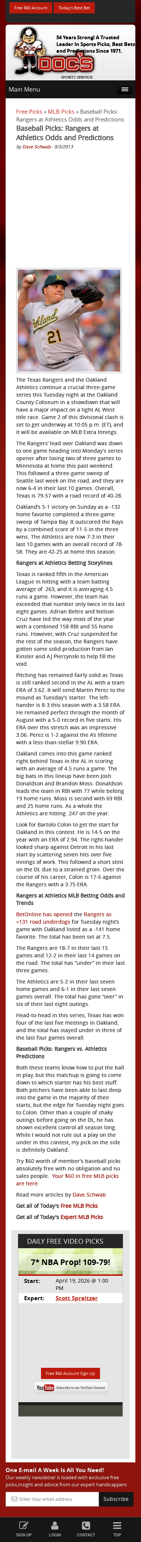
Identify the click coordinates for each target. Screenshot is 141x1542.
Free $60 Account (30, 7)
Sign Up (24, 1529)
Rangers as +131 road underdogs (64, 918)
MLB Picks (61, 111)
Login (55, 1529)
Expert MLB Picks (82, 1217)
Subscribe (116, 1498)
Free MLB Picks (79, 1205)
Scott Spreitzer (77, 1298)
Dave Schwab (36, 147)
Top (117, 1529)
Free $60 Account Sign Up (70, 1373)
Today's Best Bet (74, 7)
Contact (86, 1529)
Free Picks (29, 111)
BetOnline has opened (44, 914)
